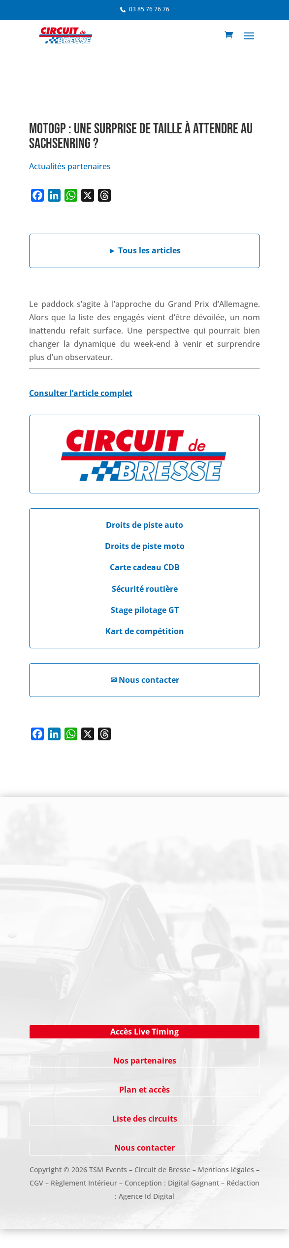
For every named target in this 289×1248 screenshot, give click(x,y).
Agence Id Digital (146, 1196)
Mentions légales (226, 1169)
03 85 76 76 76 (149, 9)
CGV (36, 1182)
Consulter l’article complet (80, 393)
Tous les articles (144, 250)
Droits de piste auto (144, 524)
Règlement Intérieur (84, 1182)
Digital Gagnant (193, 1182)
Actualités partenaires (70, 166)
